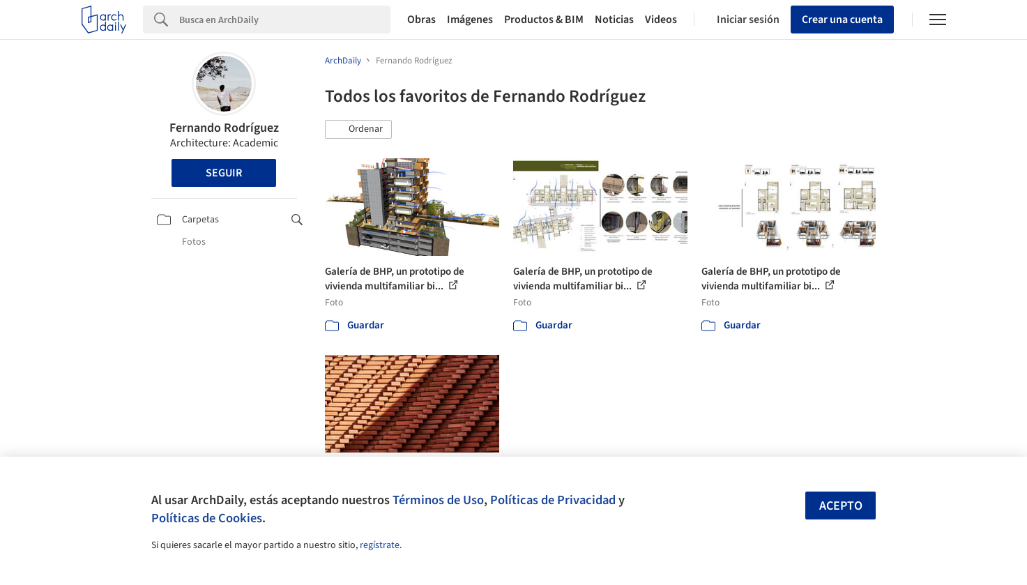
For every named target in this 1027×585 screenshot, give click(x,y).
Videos (661, 19)
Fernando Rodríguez (224, 128)
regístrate (380, 545)
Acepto (840, 506)
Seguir (224, 173)
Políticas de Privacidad (553, 500)
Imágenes (470, 19)
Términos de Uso (438, 500)
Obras (421, 19)
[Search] (284, 19)
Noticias (614, 19)
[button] (358, 129)
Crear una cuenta (842, 19)
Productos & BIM (544, 19)
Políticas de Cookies (206, 518)
